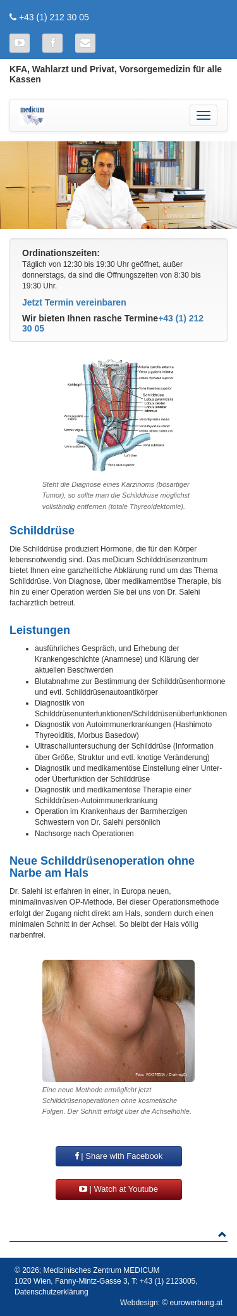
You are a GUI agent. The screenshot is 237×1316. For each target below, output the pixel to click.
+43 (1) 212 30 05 (54, 17)
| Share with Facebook (119, 1156)
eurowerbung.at (196, 1302)
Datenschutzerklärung (51, 1291)
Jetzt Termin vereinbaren (74, 302)
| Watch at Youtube (118, 1189)
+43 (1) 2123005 (167, 1281)
